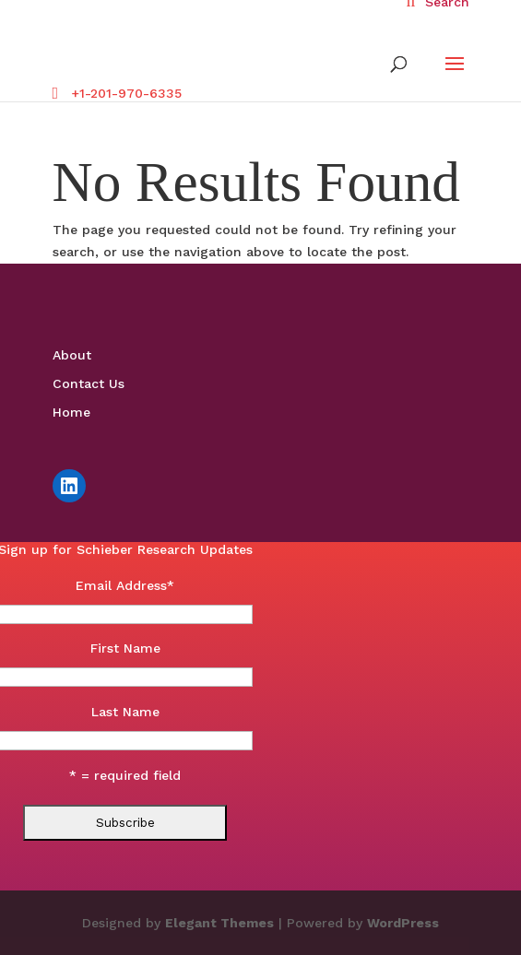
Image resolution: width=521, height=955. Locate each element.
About (72, 355)
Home (71, 412)
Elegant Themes (219, 922)
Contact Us (88, 383)
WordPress (403, 922)
